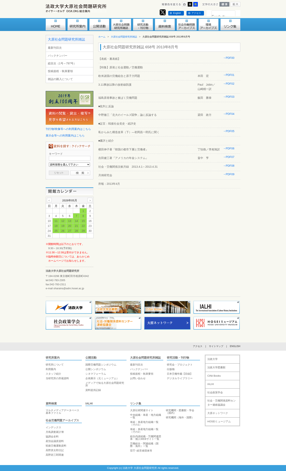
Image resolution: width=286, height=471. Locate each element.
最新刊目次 (55, 47)
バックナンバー (57, 55)
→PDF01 (228, 74)
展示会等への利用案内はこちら (65, 135)
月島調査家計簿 (55, 431)
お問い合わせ (138, 378)
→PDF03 (228, 96)
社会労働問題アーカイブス (62, 420)
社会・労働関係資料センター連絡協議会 (221, 402)
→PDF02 (228, 83)
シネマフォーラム (95, 373)
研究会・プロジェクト (180, 364)
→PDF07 (228, 157)
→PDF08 (228, 165)
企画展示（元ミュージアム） (102, 378)
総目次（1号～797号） (62, 63)
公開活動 (91, 357)
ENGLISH (235, 346)
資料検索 (51, 403)
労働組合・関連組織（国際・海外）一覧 (144, 445)
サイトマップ (216, 346)
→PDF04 (228, 113)
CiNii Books (214, 375)
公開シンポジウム (95, 369)
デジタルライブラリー (180, 378)
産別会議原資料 (55, 441)
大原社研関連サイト (141, 410)
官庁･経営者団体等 (141, 450)
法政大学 (212, 359)
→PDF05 (228, 131)
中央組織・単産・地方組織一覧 (145, 416)
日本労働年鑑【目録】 (180, 373)
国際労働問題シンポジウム (100, 364)
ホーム (101, 36)
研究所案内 (53, 357)
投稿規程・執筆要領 (60, 71)
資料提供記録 (93, 390)
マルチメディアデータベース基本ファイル (62, 411)
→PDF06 (228, 148)
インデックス (53, 427)
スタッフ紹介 (53, 373)
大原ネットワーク (217, 413)
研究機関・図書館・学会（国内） (180, 411)
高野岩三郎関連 (55, 454)
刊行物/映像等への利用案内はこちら (68, 129)
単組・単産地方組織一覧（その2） (144, 430)
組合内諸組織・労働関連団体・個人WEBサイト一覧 (145, 437)
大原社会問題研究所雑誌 (66, 39)
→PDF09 (228, 174)
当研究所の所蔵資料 (57, 378)
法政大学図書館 (216, 367)
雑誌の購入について (60, 79)
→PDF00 (228, 57)
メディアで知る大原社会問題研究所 (104, 384)
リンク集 (135, 403)
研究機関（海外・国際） (180, 417)
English (177, 13)
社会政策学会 (215, 392)
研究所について (55, 364)
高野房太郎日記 (55, 450)
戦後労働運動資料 (56, 445)
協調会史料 (52, 436)
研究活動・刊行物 (178, 357)
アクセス (196, 13)
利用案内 (51, 369)
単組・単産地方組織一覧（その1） (144, 423)
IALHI (89, 403)
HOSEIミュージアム (219, 421)
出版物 (171, 369)
